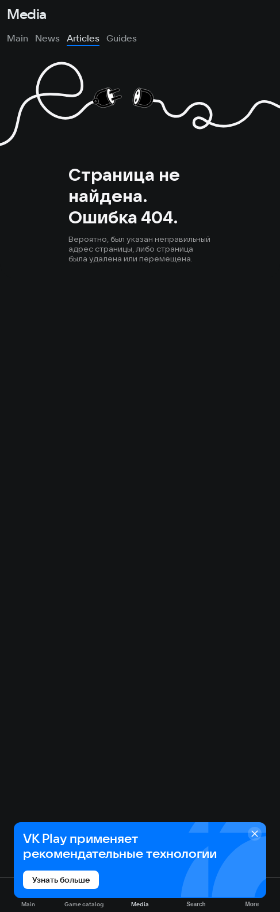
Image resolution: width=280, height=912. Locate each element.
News (47, 38)
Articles (83, 38)
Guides (121, 38)
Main (17, 38)
